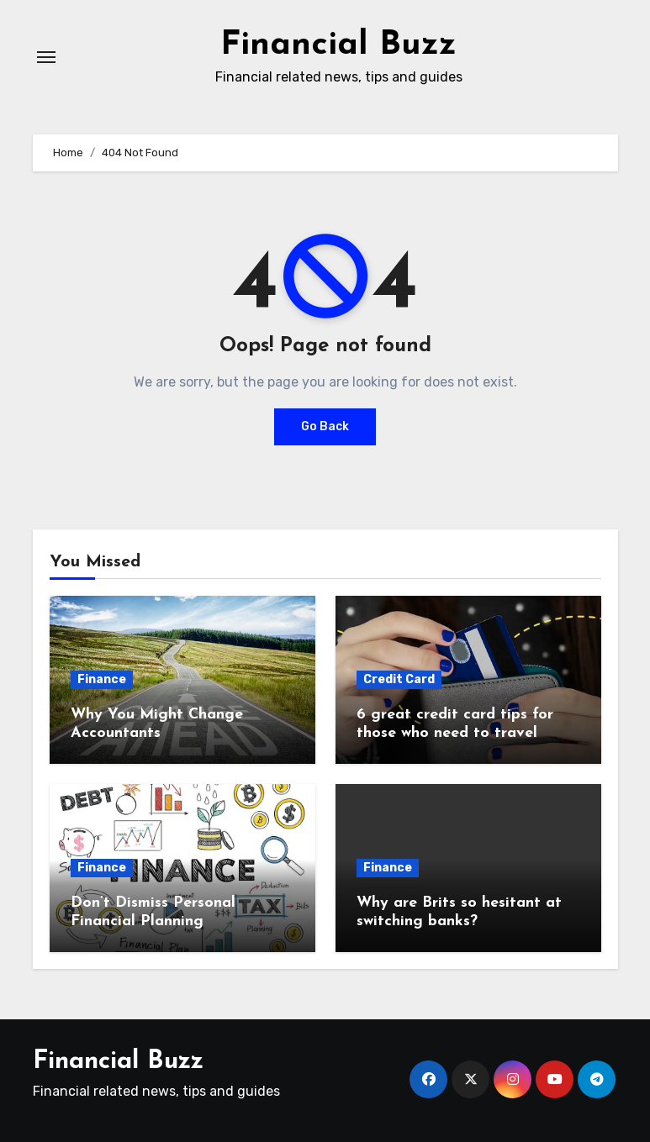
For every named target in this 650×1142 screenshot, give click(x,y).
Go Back (325, 426)
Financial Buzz (338, 45)
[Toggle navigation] (46, 57)
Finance (101, 679)
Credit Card (399, 679)
